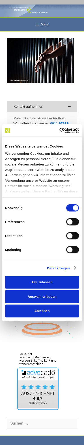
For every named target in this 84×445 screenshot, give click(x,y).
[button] (42, 107)
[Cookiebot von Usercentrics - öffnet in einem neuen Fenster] (60, 130)
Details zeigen (58, 268)
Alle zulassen (42, 282)
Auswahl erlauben (42, 296)
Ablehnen (42, 311)
